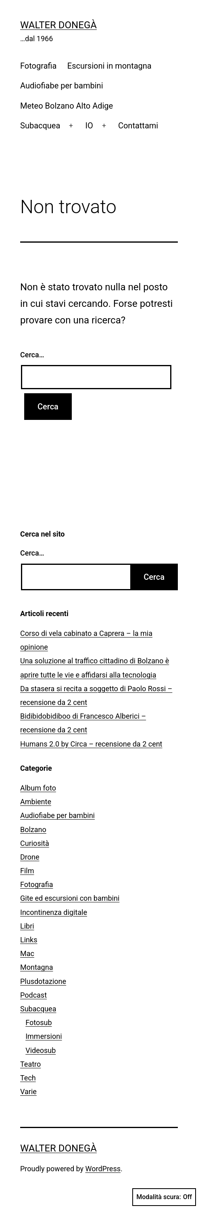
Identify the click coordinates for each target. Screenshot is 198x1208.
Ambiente (35, 801)
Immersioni (43, 1036)
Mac (27, 953)
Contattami (138, 125)
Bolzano (33, 829)
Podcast (33, 995)
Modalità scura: (164, 1197)
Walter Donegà (58, 25)
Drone (30, 857)
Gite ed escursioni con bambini (69, 898)
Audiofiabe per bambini (61, 85)
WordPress (103, 1168)
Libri (27, 926)
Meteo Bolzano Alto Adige (66, 106)
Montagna (36, 967)
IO (89, 125)
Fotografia (38, 66)
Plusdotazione (43, 981)
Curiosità (34, 843)
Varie (28, 1091)
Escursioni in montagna (109, 66)
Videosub (40, 1050)
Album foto (38, 788)
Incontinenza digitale (53, 912)
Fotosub (38, 1022)
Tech (28, 1078)
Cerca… (32, 354)
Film (27, 870)
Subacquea (40, 125)
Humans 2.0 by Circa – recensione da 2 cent (91, 744)
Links (28, 939)
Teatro (30, 1064)
